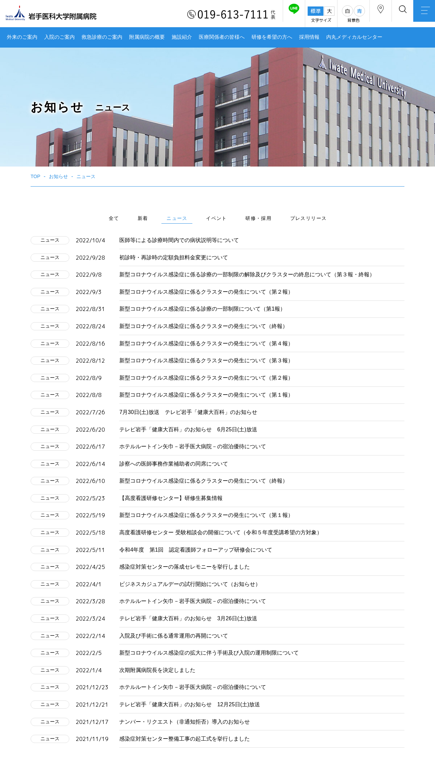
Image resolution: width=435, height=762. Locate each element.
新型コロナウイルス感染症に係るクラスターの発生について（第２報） (206, 292)
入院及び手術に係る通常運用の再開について (173, 636)
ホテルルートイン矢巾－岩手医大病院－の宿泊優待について (192, 446)
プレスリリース (308, 218)
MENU (421, 15)
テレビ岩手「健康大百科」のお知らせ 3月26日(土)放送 (188, 618)
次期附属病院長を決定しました (157, 670)
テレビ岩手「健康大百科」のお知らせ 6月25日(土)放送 (188, 429)
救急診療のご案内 (102, 37)
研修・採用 (258, 218)
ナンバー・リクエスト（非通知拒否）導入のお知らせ (184, 722)
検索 (394, 14)
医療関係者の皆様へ (222, 37)
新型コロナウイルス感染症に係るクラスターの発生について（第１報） (206, 395)
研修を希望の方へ (271, 37)
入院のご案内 (59, 37)
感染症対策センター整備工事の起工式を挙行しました (184, 739)
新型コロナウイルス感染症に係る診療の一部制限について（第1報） (202, 309)
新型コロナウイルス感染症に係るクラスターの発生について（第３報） (206, 360)
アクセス (367, 14)
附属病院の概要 (147, 37)
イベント (216, 218)
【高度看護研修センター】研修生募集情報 (171, 498)
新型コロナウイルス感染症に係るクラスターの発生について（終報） (203, 326)
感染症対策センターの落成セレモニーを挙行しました (184, 567)
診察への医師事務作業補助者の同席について (173, 464)
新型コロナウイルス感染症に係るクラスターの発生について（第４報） (206, 343)
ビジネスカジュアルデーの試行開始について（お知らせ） (190, 584)
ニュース (177, 218)
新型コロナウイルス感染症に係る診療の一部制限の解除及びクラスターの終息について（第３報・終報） (247, 274)
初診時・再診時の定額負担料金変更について (173, 257)
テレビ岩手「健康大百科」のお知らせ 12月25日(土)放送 (189, 704)
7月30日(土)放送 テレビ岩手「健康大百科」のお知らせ (188, 412)
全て (114, 218)
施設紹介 (182, 37)
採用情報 (309, 37)
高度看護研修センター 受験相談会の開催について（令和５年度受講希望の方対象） (220, 532)
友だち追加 (274, 14)
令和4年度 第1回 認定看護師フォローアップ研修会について (195, 550)
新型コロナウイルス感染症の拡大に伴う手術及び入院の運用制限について (209, 653)
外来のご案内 (22, 37)
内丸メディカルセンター (354, 37)
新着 (143, 218)
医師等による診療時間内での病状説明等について (179, 240)
